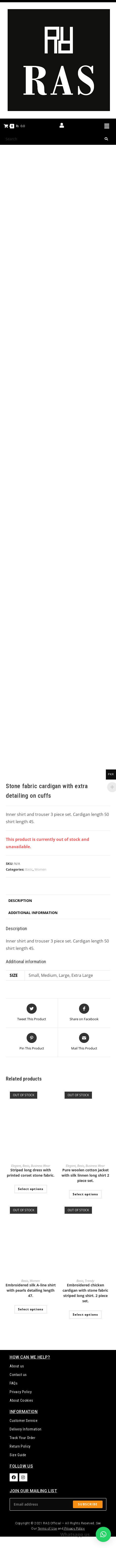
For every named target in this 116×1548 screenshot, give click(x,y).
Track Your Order (22, 1438)
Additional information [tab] (32, 912)
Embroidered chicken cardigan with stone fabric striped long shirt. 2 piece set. (85, 1293)
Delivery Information (26, 1429)
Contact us (18, 1375)
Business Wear (40, 1166)
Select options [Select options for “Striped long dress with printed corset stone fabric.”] (31, 1189)
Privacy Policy (21, 1392)
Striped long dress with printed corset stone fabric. (30, 1173)
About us (17, 1366)
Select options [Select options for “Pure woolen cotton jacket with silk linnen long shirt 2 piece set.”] (85, 1194)
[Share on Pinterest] (32, 1042)
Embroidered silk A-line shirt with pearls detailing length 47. (31, 1290)
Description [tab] (20, 900)
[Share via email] (84, 1042)
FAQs (13, 1383)
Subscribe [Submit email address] (88, 1504)
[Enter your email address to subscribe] (58, 1504)
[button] (106, 126)
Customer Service (24, 1421)
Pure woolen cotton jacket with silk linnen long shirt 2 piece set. (85, 1175)
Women (40, 869)
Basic (29, 869)
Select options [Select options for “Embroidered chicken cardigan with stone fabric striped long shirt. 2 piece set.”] (85, 1314)
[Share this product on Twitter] (31, 1013)
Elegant (16, 1166)
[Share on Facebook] (84, 1013)
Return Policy (20, 1446)
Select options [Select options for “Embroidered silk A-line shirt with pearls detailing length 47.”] (31, 1309)
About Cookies (21, 1400)
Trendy (89, 1281)
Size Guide (18, 1455)
